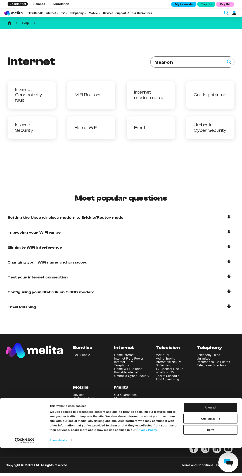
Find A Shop (123, 419)
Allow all (210, 435)
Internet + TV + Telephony (125, 367)
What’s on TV (165, 376)
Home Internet (124, 358)
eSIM (76, 415)
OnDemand (163, 369)
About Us (121, 408)
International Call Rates (213, 365)
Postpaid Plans (83, 401)
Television (168, 351)
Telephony (77, 14)
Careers (119, 423)
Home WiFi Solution (128, 372)
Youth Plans (81, 405)
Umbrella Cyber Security (131, 379)
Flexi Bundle (35, 14)
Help (25, 26)
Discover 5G (82, 419)
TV (63, 14)
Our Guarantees (141, 14)
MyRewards (184, 4)
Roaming (79, 426)
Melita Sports (165, 362)
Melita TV (162, 358)
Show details (58, 468)
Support (121, 14)
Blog (117, 426)
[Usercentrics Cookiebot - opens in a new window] (24, 468)
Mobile (93, 14)
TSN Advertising (167, 383)
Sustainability (123, 405)
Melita (121, 390)
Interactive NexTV (168, 365)
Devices (108, 14)
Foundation (61, 4)
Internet (51, 14)
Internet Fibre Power (128, 362)
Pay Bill (225, 4)
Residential (17, 4)
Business (38, 4)
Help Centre (122, 412)
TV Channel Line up (169, 372)
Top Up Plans (82, 408)
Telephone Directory (211, 369)
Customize (210, 446)
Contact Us (122, 415)
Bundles (82, 351)
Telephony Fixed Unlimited (208, 360)
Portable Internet (126, 376)
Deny (210, 457)
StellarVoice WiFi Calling (90, 412)
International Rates (86, 422)
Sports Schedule (167, 379)
